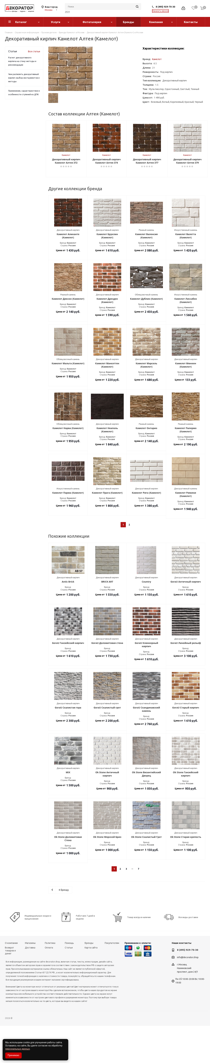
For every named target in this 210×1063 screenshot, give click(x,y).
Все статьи (34, 51)
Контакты (191, 22)
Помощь (69, 980)
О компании (11, 980)
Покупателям (112, 980)
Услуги (55, 22)
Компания (156, 22)
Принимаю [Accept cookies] (13, 1055)
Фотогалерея (92, 22)
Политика (50, 980)
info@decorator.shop (188, 994)
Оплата (49, 984)
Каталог (21, 22)
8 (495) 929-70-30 (165, 6)
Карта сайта (91, 984)
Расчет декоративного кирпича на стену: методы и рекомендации (22, 61)
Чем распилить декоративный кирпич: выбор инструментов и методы (24, 78)
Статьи (69, 984)
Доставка (30, 984)
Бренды (128, 22)
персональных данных (17, 1049)
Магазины (30, 980)
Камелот (157, 59)
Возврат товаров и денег (10, 987)
